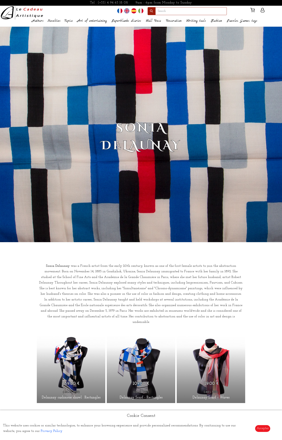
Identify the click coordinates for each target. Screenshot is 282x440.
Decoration (173, 21)
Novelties (53, 21)
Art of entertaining (92, 21)
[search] (191, 11)
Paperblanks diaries (126, 21)
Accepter (263, 428)
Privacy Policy (51, 431)
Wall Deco (153, 21)
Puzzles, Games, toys (242, 21)
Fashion (216, 21)
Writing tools (196, 21)
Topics (68, 21)
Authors (37, 21)
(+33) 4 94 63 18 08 (113, 2)
